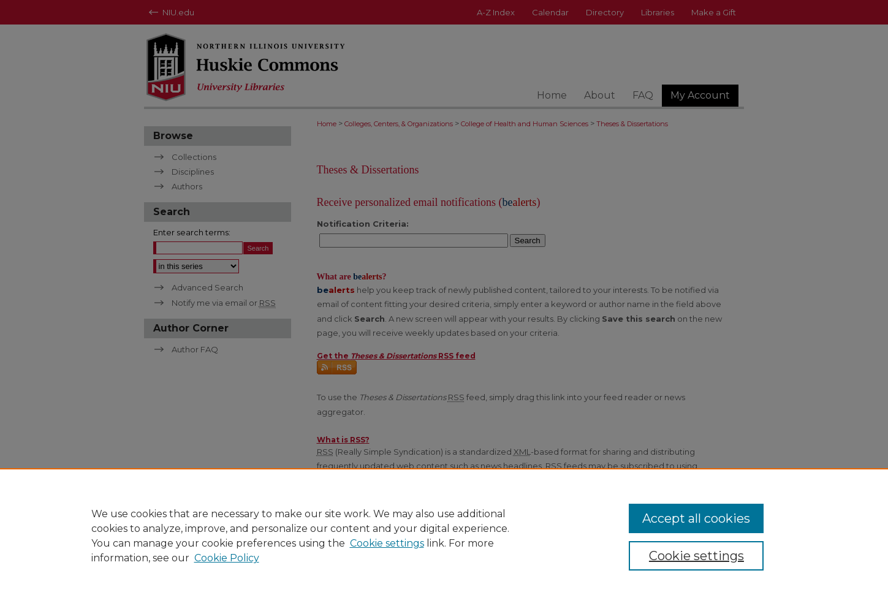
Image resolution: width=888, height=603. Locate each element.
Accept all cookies (696, 518)
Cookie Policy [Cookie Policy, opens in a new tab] (226, 558)
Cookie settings (387, 543)
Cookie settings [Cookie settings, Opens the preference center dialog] (696, 555)
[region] (444, 535)
